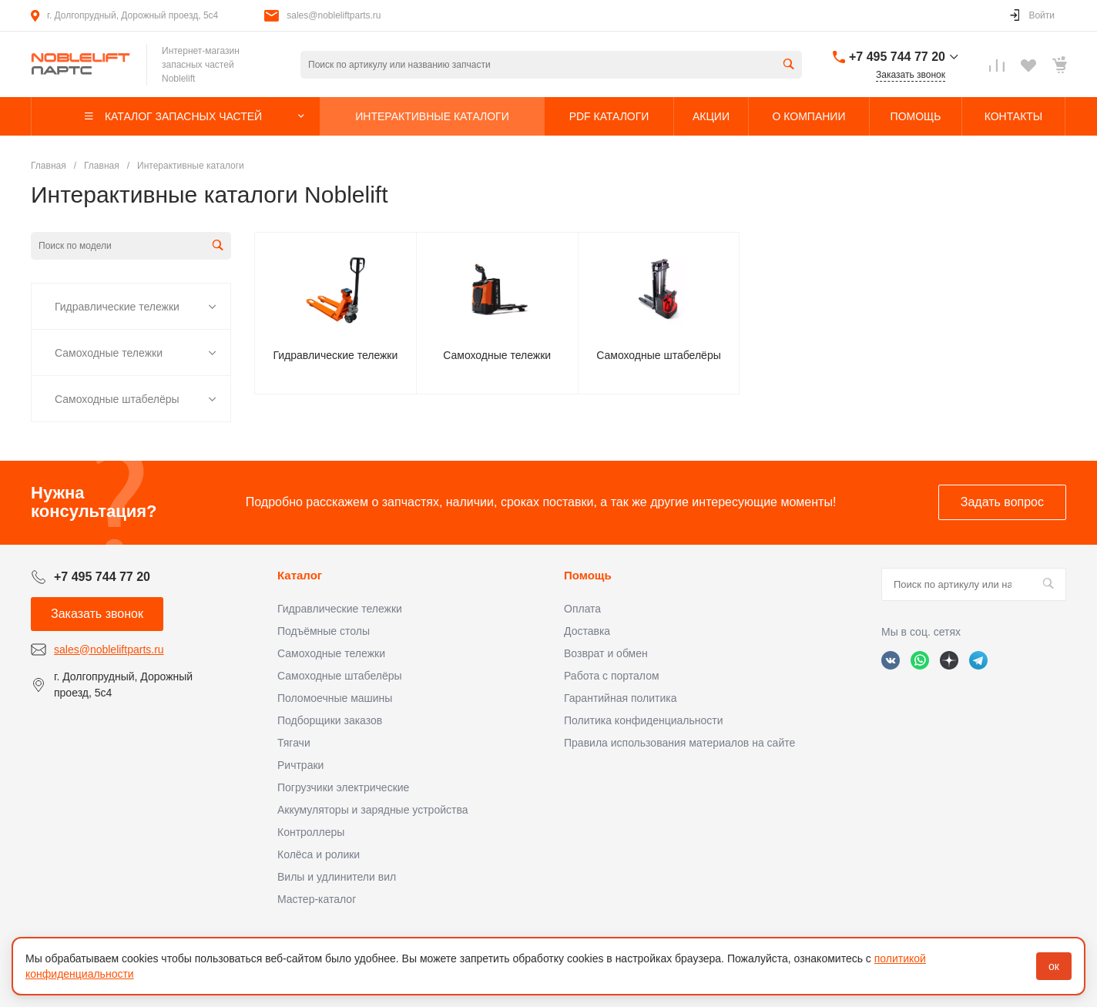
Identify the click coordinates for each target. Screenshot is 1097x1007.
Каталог (299, 575)
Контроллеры (310, 832)
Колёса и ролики (318, 854)
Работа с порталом (611, 676)
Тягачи (293, 743)
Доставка (587, 631)
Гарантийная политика (620, 698)
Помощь (588, 575)
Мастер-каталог (316, 899)
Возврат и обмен (606, 653)
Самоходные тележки (109, 353)
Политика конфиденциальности (643, 720)
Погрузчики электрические (343, 787)
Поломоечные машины (334, 698)
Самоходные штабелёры (117, 399)
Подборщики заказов (329, 720)
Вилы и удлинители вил (336, 877)
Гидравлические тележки (117, 306)
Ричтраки (300, 765)
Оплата (582, 609)
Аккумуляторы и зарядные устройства (372, 810)
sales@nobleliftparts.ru (334, 15)
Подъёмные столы (323, 631)
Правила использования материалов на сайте (679, 743)
